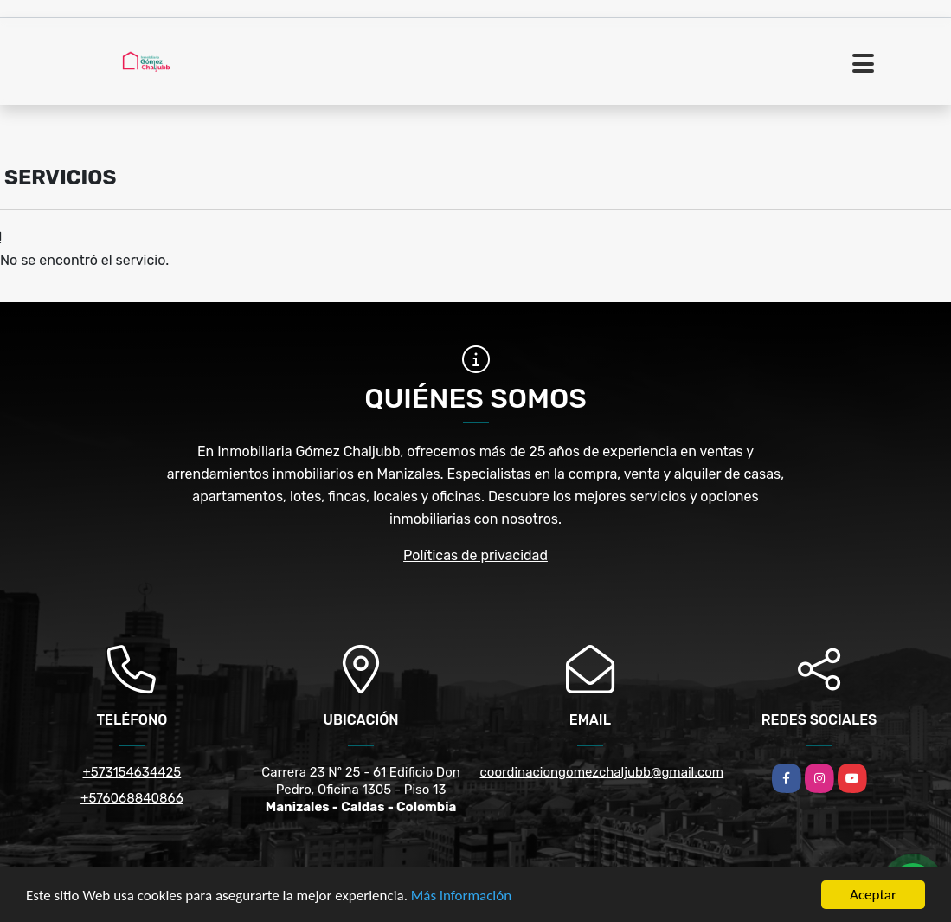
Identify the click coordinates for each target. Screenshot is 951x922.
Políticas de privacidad (475, 555)
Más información (461, 896)
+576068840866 (131, 798)
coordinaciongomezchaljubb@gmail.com (602, 772)
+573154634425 (132, 772)
